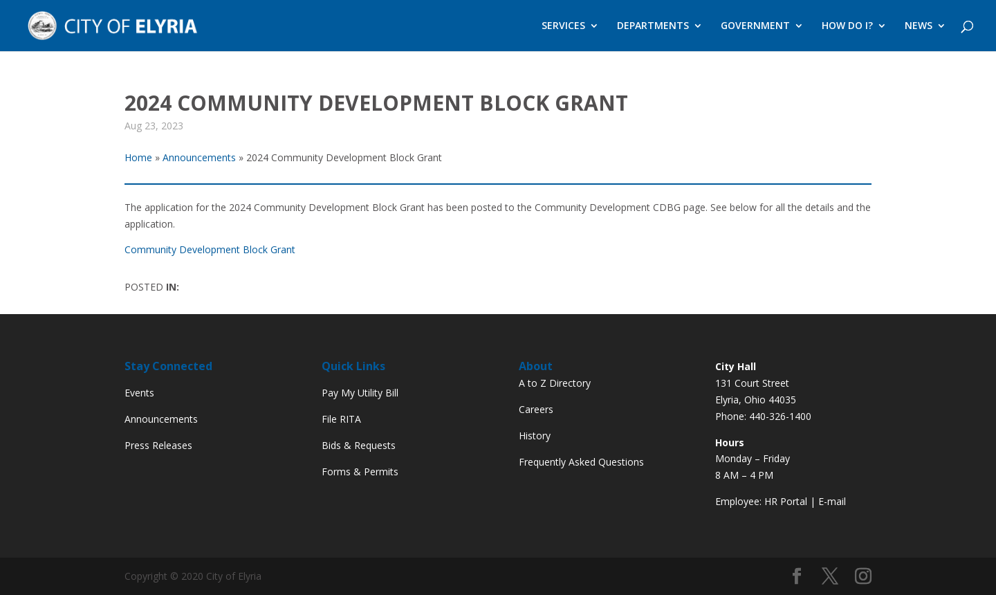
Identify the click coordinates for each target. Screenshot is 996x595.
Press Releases (158, 445)
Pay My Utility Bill (360, 392)
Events (139, 392)
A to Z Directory (555, 383)
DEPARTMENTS (653, 26)
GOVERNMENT (755, 26)
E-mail (832, 501)
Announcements (161, 418)
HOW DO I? (847, 26)
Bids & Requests (359, 445)
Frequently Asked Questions (581, 461)
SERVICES (563, 26)
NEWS (918, 26)
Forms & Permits (360, 471)
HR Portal (785, 501)
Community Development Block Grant (209, 249)
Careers (536, 409)
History (535, 435)
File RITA (341, 418)
